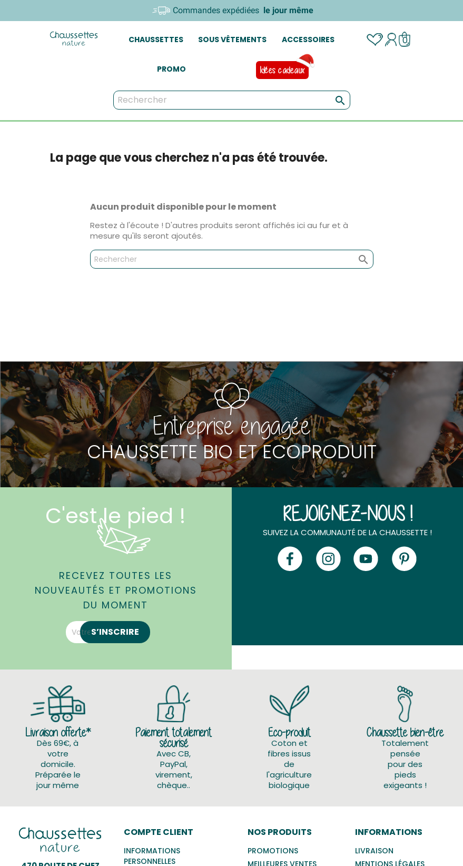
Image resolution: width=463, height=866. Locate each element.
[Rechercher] (231, 100)
